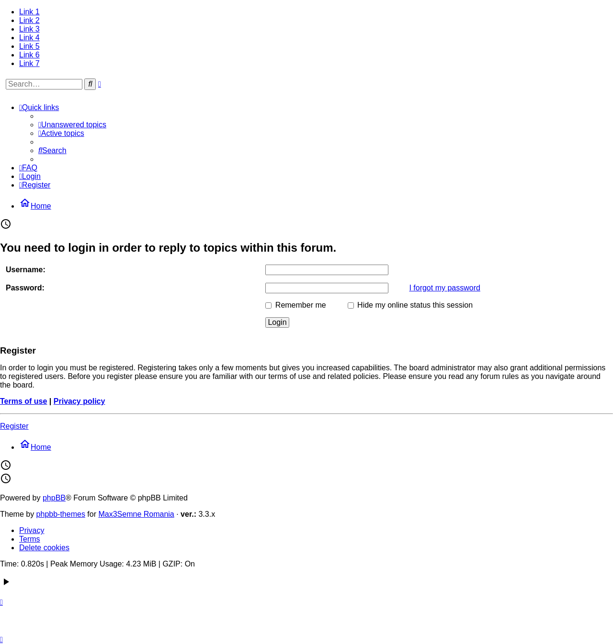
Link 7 (29, 63)
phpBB (54, 498)
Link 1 (29, 12)
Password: (25, 288)
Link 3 (29, 29)
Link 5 (29, 46)
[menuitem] (72, 125)
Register (14, 426)
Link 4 (29, 37)
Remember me (295, 305)
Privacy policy (79, 401)
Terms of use (23, 401)
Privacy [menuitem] (31, 530)
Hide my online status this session (410, 305)
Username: (25, 270)
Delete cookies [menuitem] (44, 548)
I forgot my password (444, 288)
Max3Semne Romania (136, 514)
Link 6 (29, 55)
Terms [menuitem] (29, 539)
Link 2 (29, 20)
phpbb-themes (60, 514)
